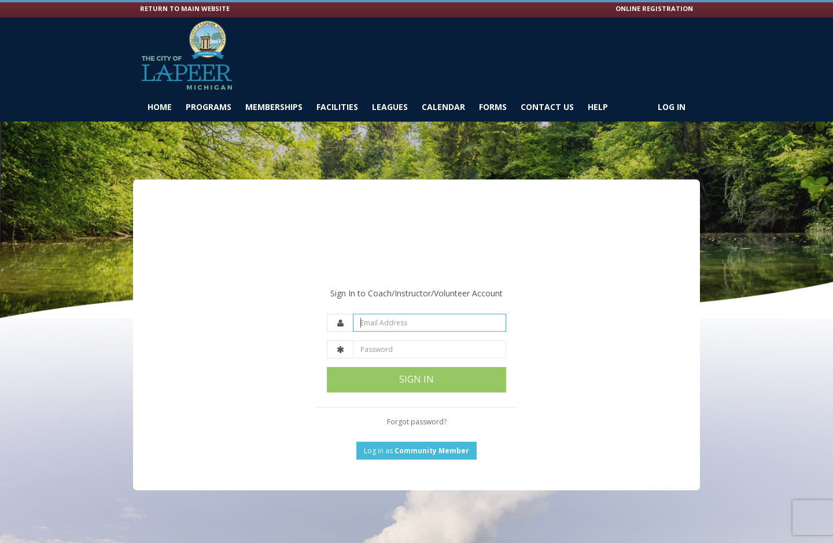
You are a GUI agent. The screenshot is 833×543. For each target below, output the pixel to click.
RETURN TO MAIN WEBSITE (185, 8)
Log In (671, 106)
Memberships (274, 106)
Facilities (337, 106)
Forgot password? (417, 393)
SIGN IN (416, 351)
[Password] (429, 322)
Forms (493, 106)
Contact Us (547, 106)
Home (160, 106)
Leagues (390, 106)
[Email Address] (429, 295)
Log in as (416, 422)
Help (598, 106)
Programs (208, 106)
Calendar (443, 106)
